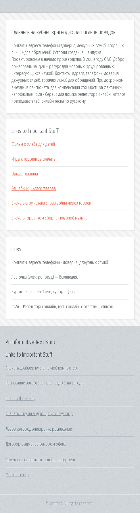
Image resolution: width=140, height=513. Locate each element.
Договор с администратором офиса (36, 444)
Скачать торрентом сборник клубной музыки (49, 218)
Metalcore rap (17, 475)
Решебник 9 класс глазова (33, 188)
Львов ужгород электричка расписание (39, 429)
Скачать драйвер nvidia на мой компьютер (41, 368)
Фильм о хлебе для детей (33, 144)
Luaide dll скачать (20, 399)
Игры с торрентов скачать (33, 159)
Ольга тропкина (24, 174)
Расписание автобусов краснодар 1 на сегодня (45, 383)
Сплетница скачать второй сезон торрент (40, 460)
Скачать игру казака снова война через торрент (52, 203)
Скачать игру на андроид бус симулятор (39, 413)
